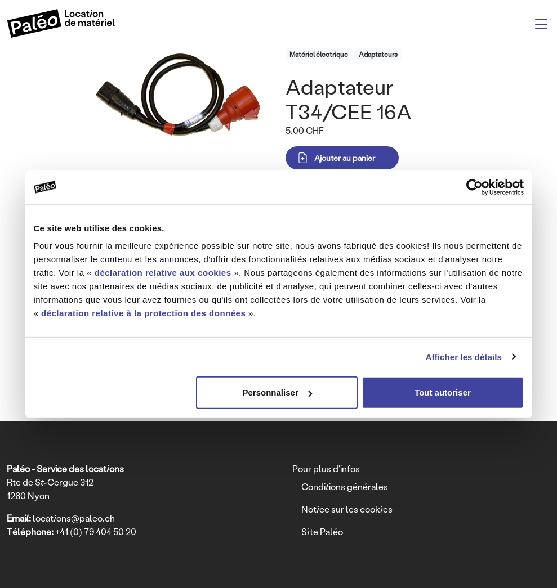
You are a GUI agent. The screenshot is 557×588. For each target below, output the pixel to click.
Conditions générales (344, 486)
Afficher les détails (464, 356)
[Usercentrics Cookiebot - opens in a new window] (474, 186)
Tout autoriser (443, 392)
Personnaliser (277, 392)
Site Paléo (322, 531)
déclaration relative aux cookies (163, 272)
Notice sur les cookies (347, 509)
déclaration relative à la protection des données (143, 313)
